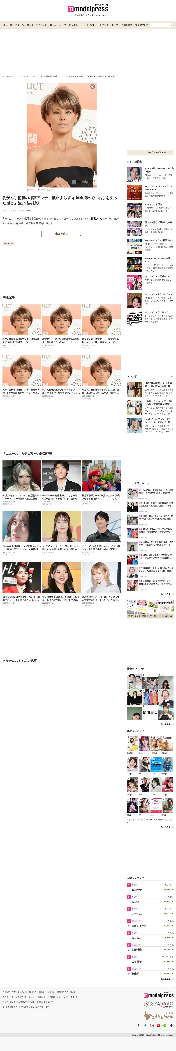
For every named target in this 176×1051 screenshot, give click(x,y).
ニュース (7, 25)
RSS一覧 (74, 997)
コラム (53, 25)
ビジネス (73, 25)
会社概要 (6, 992)
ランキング (103, 25)
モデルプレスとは (19, 992)
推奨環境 (42, 992)
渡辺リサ (137, 889)
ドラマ (115, 25)
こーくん (137, 914)
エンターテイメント (37, 25)
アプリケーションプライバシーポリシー (19, 997)
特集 (92, 25)
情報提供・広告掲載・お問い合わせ (53, 997)
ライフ (62, 25)
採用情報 (51, 992)
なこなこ (137, 937)
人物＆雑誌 (126, 25)
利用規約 (32, 992)
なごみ (135, 901)
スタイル (19, 25)
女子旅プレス (141, 25)
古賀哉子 (137, 961)
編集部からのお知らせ (66, 992)
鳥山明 (135, 973)
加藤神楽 (137, 949)
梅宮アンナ (97, 218)
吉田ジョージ (139, 925)
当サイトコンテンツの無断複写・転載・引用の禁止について (27, 1002)
